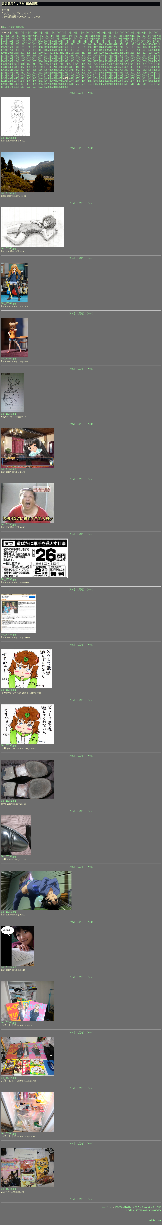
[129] (22, 44)
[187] (59, 50)
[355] (132, 67)
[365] (34, 69)
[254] (151, 55)
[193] (96, 50)
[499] (59, 84)
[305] (144, 61)
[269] (83, 58)
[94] (134, 38)
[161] (59, 47)
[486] (138, 81)
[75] (42, 38)
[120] (125, 41)
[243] (83, 55)
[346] (77, 67)
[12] (54, 32)
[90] (115, 38)
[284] (16, 61)
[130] (28, 44)
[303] (132, 61)
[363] (22, 69)
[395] (59, 72)
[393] (47, 72)
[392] (41, 72)
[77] (52, 38)
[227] (144, 52)
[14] (64, 32)
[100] (4, 41)
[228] (150, 52)
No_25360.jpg (8, 358)
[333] (157, 64)
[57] (115, 35)
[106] (41, 41)
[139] (83, 44)
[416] (28, 75)
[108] (53, 41)
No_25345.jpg (8, 1188)
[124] (150, 41)
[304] (138, 61)
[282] (4, 61)
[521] (34, 86)
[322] (89, 64)
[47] (66, 35)
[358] (151, 67)
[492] (16, 84)
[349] (96, 67)
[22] (103, 32)
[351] (108, 67)
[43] (47, 35)
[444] (41, 78)
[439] (10, 78)
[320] (77, 64)
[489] (157, 81)
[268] (77, 58)
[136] (65, 44)
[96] (144, 38)
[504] (89, 84)
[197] (120, 50)
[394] (53, 72)
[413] (10, 75)
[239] (59, 55)
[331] (144, 64)
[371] (71, 69)
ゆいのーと (107, 1207)
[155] (22, 47)
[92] (124, 38)
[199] (132, 50)
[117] (107, 41)
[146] (126, 44)
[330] (138, 64)
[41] (37, 35)
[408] (138, 72)
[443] (34, 78)
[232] (16, 55)
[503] (83, 84)
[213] (59, 52)
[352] (114, 67)
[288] (41, 61)
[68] (8, 38)
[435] (144, 75)
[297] (96, 61)
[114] (89, 41)
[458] (126, 78)
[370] (65, 69)
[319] (71, 64)
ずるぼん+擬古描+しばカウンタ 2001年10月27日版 (138, 1207)
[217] (83, 52)
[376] (102, 69)
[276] (126, 58)
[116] (101, 41)
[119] (119, 41)
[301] (120, 61)
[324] (102, 64)
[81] (71, 38)
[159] (47, 47)
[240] (65, 55)
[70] (18, 38)
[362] (16, 69)
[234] (28, 55)
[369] (59, 69)
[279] (144, 58)
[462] (151, 78)
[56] (110, 35)
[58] (120, 35)
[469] (34, 81)
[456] (114, 78)
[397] (71, 72)
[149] (144, 44)
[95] (139, 38)
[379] (120, 69)
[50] (81, 35)
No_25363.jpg (8, 193)
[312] (28, 64)
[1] (11, 32)
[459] (132, 78)
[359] (157, 67)
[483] (120, 81)
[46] (61, 35)
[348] (89, 67)
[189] (71, 50)
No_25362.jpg (8, 248)
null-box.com (155, 1220)
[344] (65, 67)
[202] (151, 50)
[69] (13, 38)
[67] (3, 38)
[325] (108, 64)
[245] (96, 55)
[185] (47, 50)
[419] (47, 75)
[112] (77, 41)
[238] (53, 55)
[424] (77, 75)
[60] (129, 35)
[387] (10, 72)
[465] (10, 81)
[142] (102, 44)
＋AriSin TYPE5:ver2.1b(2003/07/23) (143, 1210)
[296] (89, 61)
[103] (22, 41)
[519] (22, 86)
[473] (59, 81)
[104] (28, 41)
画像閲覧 (20, 27)
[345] (71, 67)
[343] (59, 67)
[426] (89, 75)
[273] (108, 58)
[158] (41, 47)
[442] (28, 78)
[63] (144, 35)
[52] (91, 35)
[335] (10, 67)
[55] (105, 35)
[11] (49, 32)
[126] (4, 44)
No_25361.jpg (8, 303)
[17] (78, 32)
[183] (34, 50)
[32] (151, 32)
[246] (102, 55)
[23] (107, 32)
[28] (132, 32)
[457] (120, 78)
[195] (108, 50)
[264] (53, 58)
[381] (132, 69)
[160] (53, 47)
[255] (157, 55)
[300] (114, 61)
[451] (83, 78)
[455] (108, 78)
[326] (114, 64)
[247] (108, 55)
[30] (141, 32)
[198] (126, 50)
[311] (22, 64)
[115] (95, 41)
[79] (61, 38)
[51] (86, 35)
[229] (157, 52)
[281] (157, 58)
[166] (89, 47)
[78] (57, 38)
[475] (71, 81)
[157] (34, 47)
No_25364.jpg (8, 137)
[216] (77, 52)
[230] (4, 55)
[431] (120, 75)
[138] (77, 44)
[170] (114, 47)
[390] (28, 72)
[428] (102, 75)
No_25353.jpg (8, 745)
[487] (144, 81)
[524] (53, 86)
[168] (102, 47)
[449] (71, 78)
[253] (144, 55)
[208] (28, 52)
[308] (4, 64)
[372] (77, 69)
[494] (28, 84)
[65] (154, 35)
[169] (108, 47)
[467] (22, 81)
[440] (16, 78)
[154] (16, 47)
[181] (22, 50)
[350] (102, 67)
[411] (156, 72)
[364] (28, 69)
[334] (4, 67)
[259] (22, 58)
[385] (157, 69)
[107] (47, 41)
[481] (108, 81)
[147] (132, 44)
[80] (66, 38)
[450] (77, 78)
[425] (83, 75)
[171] (120, 47)
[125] (156, 41)
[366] (41, 69)
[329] (132, 64)
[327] (120, 64)
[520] (28, 86)
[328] (126, 64)
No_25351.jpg (8, 856)
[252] (138, 55)
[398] (77, 72)
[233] (22, 55)
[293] (71, 61)
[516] (4, 86)
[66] (158, 35)
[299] (108, 61)
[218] (89, 52)
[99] (158, 38)
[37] (18, 35)
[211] (47, 52)
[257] (10, 58)
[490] (4, 84)
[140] (89, 44)
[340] (41, 67)
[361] (10, 69)
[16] (74, 32)
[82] (76, 38)
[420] (53, 75)
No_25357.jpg (8, 524)
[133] (47, 44)
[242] (77, 55)
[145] (120, 44)
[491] (10, 84)
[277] (132, 58)
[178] (4, 50)
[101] (10, 41)
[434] (138, 75)
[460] (138, 78)
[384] (151, 69)
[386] (4, 72)
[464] (4, 81)
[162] (65, 47)
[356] (138, 67)
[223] (120, 52)
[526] (65, 86)
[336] (16, 67)
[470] (41, 81)
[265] (59, 58)
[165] (83, 47)
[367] (47, 69)
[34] (3, 35)
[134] (53, 44)
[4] (22, 32)
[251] (132, 55)
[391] (34, 72)
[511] (132, 84)
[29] (136, 32)
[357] (144, 67)
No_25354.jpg (8, 689)
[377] (108, 69)
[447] (59, 78)
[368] (53, 69)
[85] (91, 38)
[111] (71, 41)
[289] (47, 61)
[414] (16, 75)
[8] (36, 32)
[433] (132, 75)
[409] (144, 72)
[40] (32, 35)
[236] (41, 55)
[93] (129, 38)
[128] (16, 44)
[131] (34, 44)
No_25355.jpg (8, 634)
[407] (132, 72)
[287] (34, 61)
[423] (71, 75)
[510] (126, 84)
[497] (47, 84)
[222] (114, 52)
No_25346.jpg (8, 1133)
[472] (53, 81)
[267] (71, 58)
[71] (23, 38)
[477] (83, 81)
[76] (47, 38)
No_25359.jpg (8, 413)
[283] (10, 61)
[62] (139, 35)
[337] (22, 67)
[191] (83, 50)
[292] (65, 61)
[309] (10, 64)
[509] (120, 84)
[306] (151, 61)
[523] (47, 86)
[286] (28, 61)
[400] (89, 72)
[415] (22, 75)
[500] (65, 84)
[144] (114, 44)
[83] (81, 38)
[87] (100, 38)
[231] (10, 55)
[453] (96, 78)
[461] (144, 78)
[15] (69, 32)
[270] (89, 58)
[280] (151, 58)
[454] (102, 78)
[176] (151, 47)
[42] (42, 35)
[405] (120, 72)
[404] (114, 72)
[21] (98, 32)
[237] (47, 55)
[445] (47, 78)
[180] (16, 50)
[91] (120, 38)
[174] (138, 47)
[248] (114, 55)
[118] (113, 41)
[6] (29, 32)
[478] (89, 81)
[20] (93, 32)
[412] (4, 75)
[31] (146, 32)
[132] (41, 44)
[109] (59, 41)
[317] (59, 64)
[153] (10, 47)
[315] (47, 64)
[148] (138, 44)
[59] (124, 35)
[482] (114, 81)
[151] (157, 44)
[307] (157, 61)
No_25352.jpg (8, 800)
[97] (149, 38)
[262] (41, 58)
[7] (33, 32)
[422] (65, 75)
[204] (4, 52)
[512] (138, 84)
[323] (95, 64)
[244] (89, 55)
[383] (144, 69)
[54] (100, 35)
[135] (59, 44)
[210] (41, 52)
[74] (37, 38)
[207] (22, 52)
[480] (102, 81)
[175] (144, 47)
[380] (126, 69)
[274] (114, 58)
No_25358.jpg (8, 469)
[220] (102, 52)
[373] (83, 69)
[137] (71, 44)
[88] (105, 38)
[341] (47, 67)
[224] (126, 52)
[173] (132, 47)
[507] (108, 84)
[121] (131, 41)
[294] (77, 61)
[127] (10, 44)
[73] (32, 38)
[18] (83, 32)
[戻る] (81, 92)
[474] (65, 81)
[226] (138, 52)
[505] (96, 84)
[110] (65, 41)
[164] (77, 47)
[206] (16, 52)
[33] (156, 32)
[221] (108, 52)
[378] (114, 69)
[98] (154, 38)
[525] (59, 86)
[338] (28, 67)
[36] (13, 35)
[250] (126, 55)
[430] (114, 75)
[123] (143, 41)
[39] (27, 35)
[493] (22, 84)
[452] (89, 78)
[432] (126, 75)
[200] (138, 50)
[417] (34, 75)
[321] (83, 64)
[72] (27, 38)
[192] (89, 50)
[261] (34, 58)
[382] (138, 69)
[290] (53, 61)
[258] (16, 58)
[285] (22, 61)
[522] (41, 86)
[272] (102, 58)
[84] (86, 38)
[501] (71, 84)
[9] (40, 32)
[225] (132, 52)
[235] (34, 55)
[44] (52, 35)
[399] (83, 72)
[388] (16, 72)
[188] (65, 50)
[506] (102, 84)
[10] (44, 32)
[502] (77, 84)
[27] (127, 32)
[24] (112, 32)
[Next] (90, 92)
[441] (22, 78)
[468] (28, 81)
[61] (134, 35)
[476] (77, 81)
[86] (95, 38)
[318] (65, 64)
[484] (126, 81)
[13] (59, 32)
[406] (126, 72)
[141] (96, 44)
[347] (83, 67)
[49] (76, 35)
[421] (59, 75)
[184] (41, 50)
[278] (138, 58)
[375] (96, 69)
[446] (53, 78)
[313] (34, 64)
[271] (96, 58)
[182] (28, 50)
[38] (23, 35)
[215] (71, 52)
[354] (126, 67)
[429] (108, 75)
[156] (28, 47)
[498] (53, 84)
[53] (95, 35)
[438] (4, 78)
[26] (122, 32)
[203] (157, 50)
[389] (22, 72)
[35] (8, 35)
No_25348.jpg (8, 1022)
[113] (83, 41)
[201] (144, 50)
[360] (4, 69)
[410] (151, 72)
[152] (4, 47)
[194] (102, 50)
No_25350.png (8, 911)
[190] (77, 50)
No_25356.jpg (8, 579)
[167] (96, 47)
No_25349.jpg (8, 967)
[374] (89, 69)
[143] (108, 44)
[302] (126, 61)
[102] (16, 41)
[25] (117, 32)
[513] (144, 84)
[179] (10, 50)
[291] (59, 61)
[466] (16, 81)
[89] (110, 38)
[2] (15, 32)
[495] (34, 84)
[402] (102, 72)
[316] (53, 64)
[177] (157, 47)
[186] (53, 50)
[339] (34, 67)
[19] (88, 32)
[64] (149, 35)
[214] (65, 52)
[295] (83, 61)
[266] (65, 58)
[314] (40, 64)
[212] (53, 52)
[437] (157, 75)
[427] (96, 75)
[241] (71, 55)
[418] (41, 75)
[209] (34, 52)
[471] (47, 81)
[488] (151, 81)
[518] (16, 86)
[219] (95, 52)
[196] (114, 50)
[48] (71, 35)
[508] (114, 84)
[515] (157, 84)
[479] (96, 81)
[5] (26, 32)
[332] (150, 64)
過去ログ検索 (8, 27)
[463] (157, 78)
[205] (10, 52)
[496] (41, 84)
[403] (108, 72)
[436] (151, 75)
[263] (47, 58)
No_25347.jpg (8, 1077)
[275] (120, 58)
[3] (18, 32)
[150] (151, 44)
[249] (120, 55)
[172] (126, 47)
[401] (96, 72)
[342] (53, 67)
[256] (4, 58)
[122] (137, 41)
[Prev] (72, 92)
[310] (16, 64)
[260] (28, 58)
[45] (57, 35)
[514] (150, 84)
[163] (71, 47)
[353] (120, 67)
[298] (102, 61)
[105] (34, 41)
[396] (65, 72)
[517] (10, 86)
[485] (132, 81)
